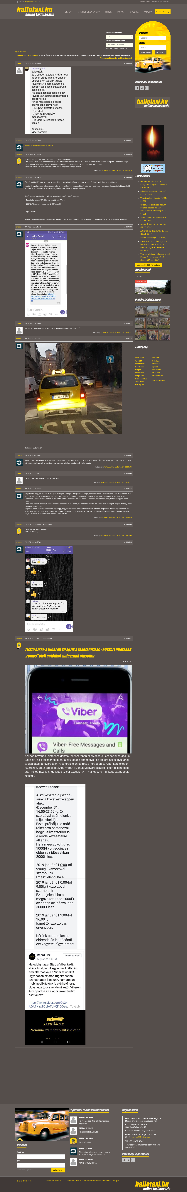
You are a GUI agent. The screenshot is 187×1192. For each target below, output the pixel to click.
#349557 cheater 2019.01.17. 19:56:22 (116, 482)
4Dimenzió (139, 358)
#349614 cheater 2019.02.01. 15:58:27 (116, 332)
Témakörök (21, 55)
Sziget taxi (139, 376)
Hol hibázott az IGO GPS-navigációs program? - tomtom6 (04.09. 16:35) (153, 185)
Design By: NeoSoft (24, 1181)
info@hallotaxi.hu (30, 2)
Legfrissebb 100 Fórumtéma (148, 265)
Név (18, 1161)
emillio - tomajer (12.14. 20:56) (153, 238)
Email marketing (21, 1170)
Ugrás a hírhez (20, 51)
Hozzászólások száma (114, 32)
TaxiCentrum (157, 376)
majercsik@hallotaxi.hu (140, 1137)
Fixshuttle (156, 358)
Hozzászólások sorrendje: (115, 40)
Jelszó (142, 42)
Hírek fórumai (32, 55)
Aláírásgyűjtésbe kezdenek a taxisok (39, 145)
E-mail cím (21, 1152)
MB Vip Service (158, 380)
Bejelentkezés (146, 52)
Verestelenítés (85, 1142)
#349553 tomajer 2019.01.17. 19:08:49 (116, 518)
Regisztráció (160, 52)
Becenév (143, 32)
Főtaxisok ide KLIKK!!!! (88, 1132)
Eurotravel (139, 373)
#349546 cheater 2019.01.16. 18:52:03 (116, 536)
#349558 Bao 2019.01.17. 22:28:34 (118, 467)
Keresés (162, 12)
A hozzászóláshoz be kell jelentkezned (116, 58)
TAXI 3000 (156, 373)
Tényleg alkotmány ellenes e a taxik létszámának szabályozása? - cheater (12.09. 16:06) (155, 257)
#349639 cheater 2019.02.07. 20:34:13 (116, 171)
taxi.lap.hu (139, 385)
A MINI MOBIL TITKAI (88, 1163)
